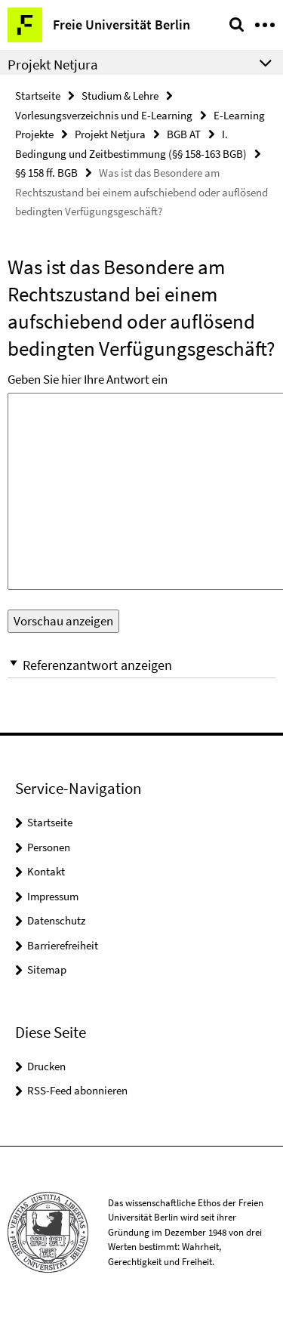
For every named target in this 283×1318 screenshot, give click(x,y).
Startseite (37, 95)
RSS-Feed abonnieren (77, 1090)
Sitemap (46, 969)
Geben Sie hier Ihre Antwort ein (88, 379)
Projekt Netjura (110, 134)
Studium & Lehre (120, 95)
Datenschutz (56, 920)
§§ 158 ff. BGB (46, 172)
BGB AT (184, 134)
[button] (141, 665)
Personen (48, 847)
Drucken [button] (46, 1066)
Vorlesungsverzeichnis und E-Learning (103, 115)
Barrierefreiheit (62, 945)
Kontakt (46, 871)
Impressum (52, 896)
